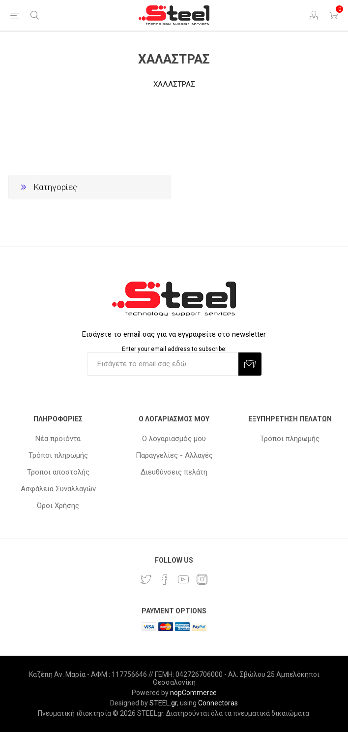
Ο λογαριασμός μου (174, 438)
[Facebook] (165, 579)
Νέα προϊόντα (58, 438)
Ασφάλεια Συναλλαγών (58, 488)
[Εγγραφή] (162, 364)
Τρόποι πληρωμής (58, 455)
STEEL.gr (163, 703)
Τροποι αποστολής (58, 472)
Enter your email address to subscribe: (174, 349)
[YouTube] (183, 579)
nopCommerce (193, 693)
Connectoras (218, 703)
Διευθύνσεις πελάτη (174, 472)
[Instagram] (202, 579)
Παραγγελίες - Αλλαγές (174, 455)
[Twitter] (146, 579)
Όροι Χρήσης (58, 505)
